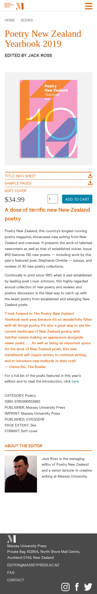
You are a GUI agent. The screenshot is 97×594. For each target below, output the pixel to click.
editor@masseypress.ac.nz (33, 564)
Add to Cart (77, 199)
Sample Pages (48, 183)
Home (10, 20)
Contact (15, 579)
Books (27, 20)
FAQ (10, 572)
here (75, 381)
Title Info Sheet (48, 175)
